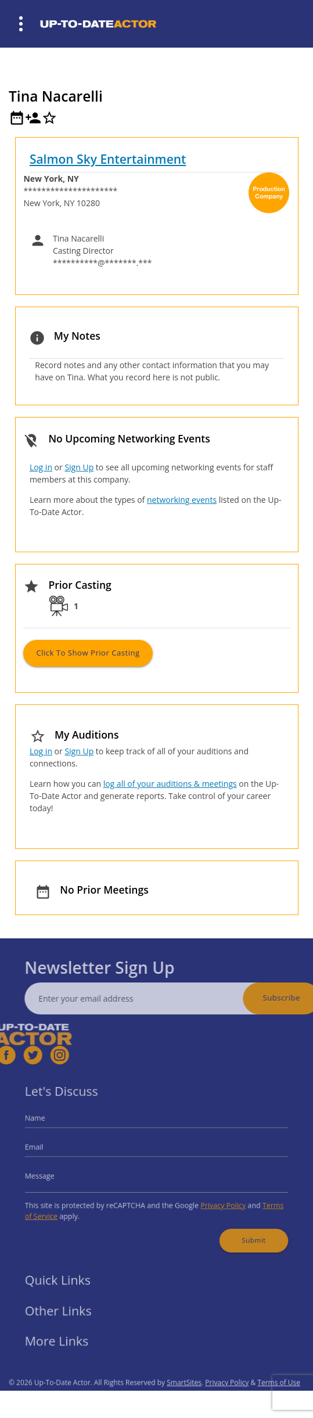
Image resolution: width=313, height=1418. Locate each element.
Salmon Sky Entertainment (108, 159)
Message (54, 1174)
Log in (41, 467)
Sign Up (78, 467)
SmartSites (184, 1399)
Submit (241, 1231)
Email (50, 1149)
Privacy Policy (215, 1200)
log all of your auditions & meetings (170, 783)
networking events (182, 499)
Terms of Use (278, 1399)
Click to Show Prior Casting (87, 652)
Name (50, 1124)
